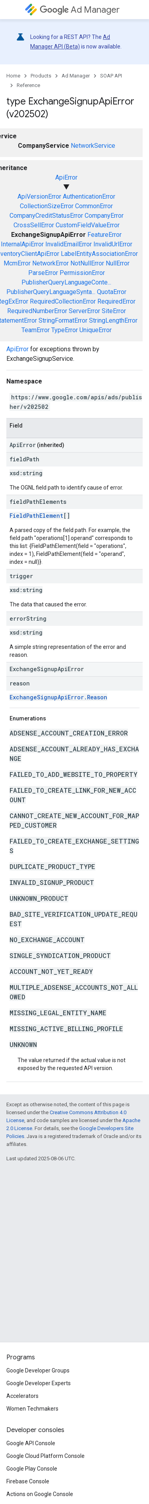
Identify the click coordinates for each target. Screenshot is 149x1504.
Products (41, 76)
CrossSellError (34, 225)
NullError (118, 263)
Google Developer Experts (38, 1383)
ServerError (84, 311)
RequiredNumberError (37, 311)
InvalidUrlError (112, 244)
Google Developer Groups (38, 1370)
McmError (17, 263)
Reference (28, 85)
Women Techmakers (32, 1408)
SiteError (114, 311)
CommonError (94, 206)
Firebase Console (27, 1481)
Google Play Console (31, 1468)
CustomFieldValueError (88, 225)
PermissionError (82, 273)
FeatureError (104, 234)
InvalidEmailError (68, 244)
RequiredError (116, 301)
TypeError (64, 330)
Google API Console (30, 1443)
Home (13, 76)
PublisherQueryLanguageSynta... (50, 292)
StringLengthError (113, 320)
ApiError (66, 177)
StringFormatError (63, 320)
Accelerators (22, 1396)
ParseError (43, 273)
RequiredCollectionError (63, 301)
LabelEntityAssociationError (99, 253)
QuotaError (111, 292)
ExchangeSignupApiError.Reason (58, 697)
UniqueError (95, 330)
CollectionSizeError (47, 206)
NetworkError (50, 263)
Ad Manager (80, 9)
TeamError (35, 330)
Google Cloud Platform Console (45, 1456)
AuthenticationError (89, 196)
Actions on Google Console (39, 1494)
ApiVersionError (39, 196)
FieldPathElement (36, 515)
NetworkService (93, 145)
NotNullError (87, 263)
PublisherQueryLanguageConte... (66, 282)
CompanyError (104, 215)
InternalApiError (22, 244)
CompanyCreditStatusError (46, 215)
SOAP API (111, 76)
